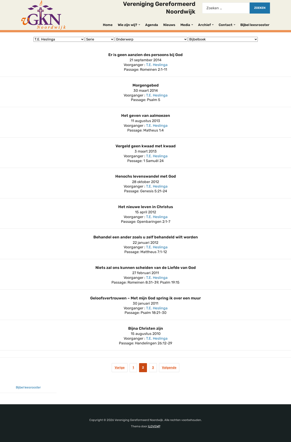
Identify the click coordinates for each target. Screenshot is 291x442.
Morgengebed (145, 85)
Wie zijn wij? (127, 25)
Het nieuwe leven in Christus (145, 207)
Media (185, 25)
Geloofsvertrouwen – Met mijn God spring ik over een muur (145, 298)
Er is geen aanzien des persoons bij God (145, 54)
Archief (204, 25)
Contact (225, 25)
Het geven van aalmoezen (145, 115)
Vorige (120, 367)
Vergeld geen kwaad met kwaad (146, 146)
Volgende (169, 367)
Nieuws (169, 25)
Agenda (151, 25)
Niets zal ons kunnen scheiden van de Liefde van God (145, 267)
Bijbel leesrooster (255, 25)
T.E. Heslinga (157, 65)
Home (108, 25)
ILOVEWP (154, 426)
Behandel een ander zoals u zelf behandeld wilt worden (145, 237)
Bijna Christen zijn (145, 328)
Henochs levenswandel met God (145, 176)
